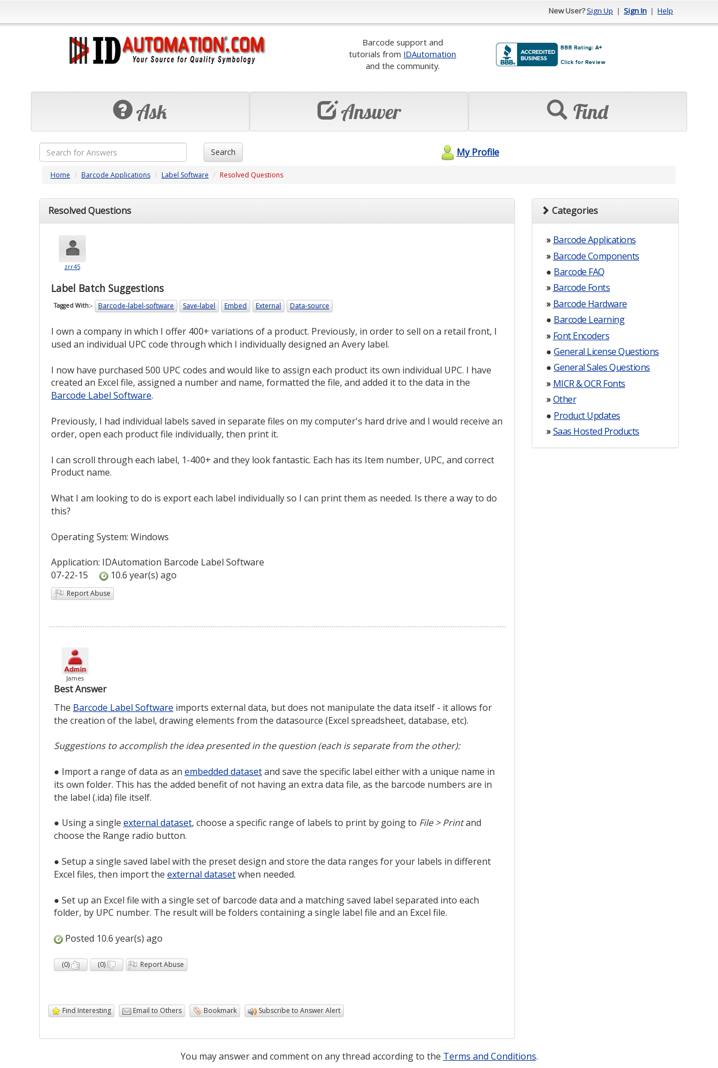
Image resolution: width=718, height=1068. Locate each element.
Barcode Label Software (101, 395)
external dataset (157, 822)
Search (223, 152)
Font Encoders (581, 336)
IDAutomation (429, 54)
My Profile (468, 152)
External (268, 306)
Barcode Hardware (590, 304)
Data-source (309, 306)
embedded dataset (223, 771)
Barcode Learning (589, 319)
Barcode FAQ (579, 272)
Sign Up (600, 11)
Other (565, 399)
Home (60, 175)
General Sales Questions (602, 367)
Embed (235, 306)
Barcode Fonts (581, 287)
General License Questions (606, 351)
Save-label (199, 306)
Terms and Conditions (489, 1056)
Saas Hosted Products (596, 431)
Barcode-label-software (136, 306)
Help (665, 11)
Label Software (185, 175)
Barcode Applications (115, 175)
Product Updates (587, 415)
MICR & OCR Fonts (589, 383)
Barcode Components (596, 256)
